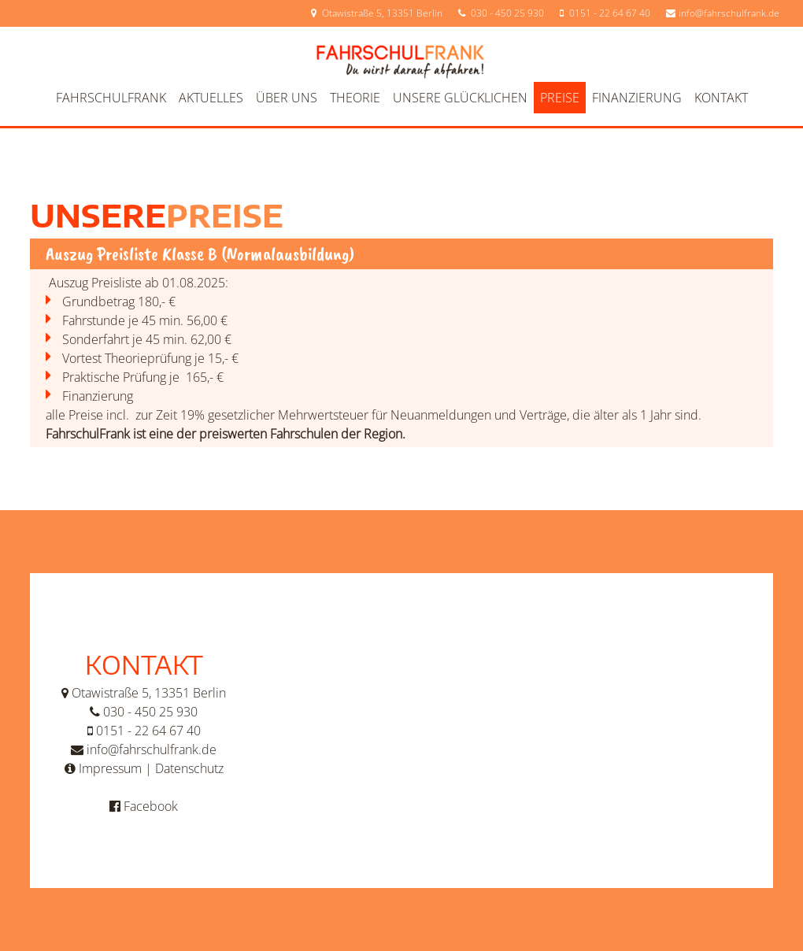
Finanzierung (637, 97)
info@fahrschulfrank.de (729, 13)
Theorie (355, 97)
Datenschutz (189, 768)
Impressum (110, 768)
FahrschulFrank (111, 97)
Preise (559, 97)
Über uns (286, 97)
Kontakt (721, 97)
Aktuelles (211, 97)
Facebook (151, 806)
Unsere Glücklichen (460, 97)
